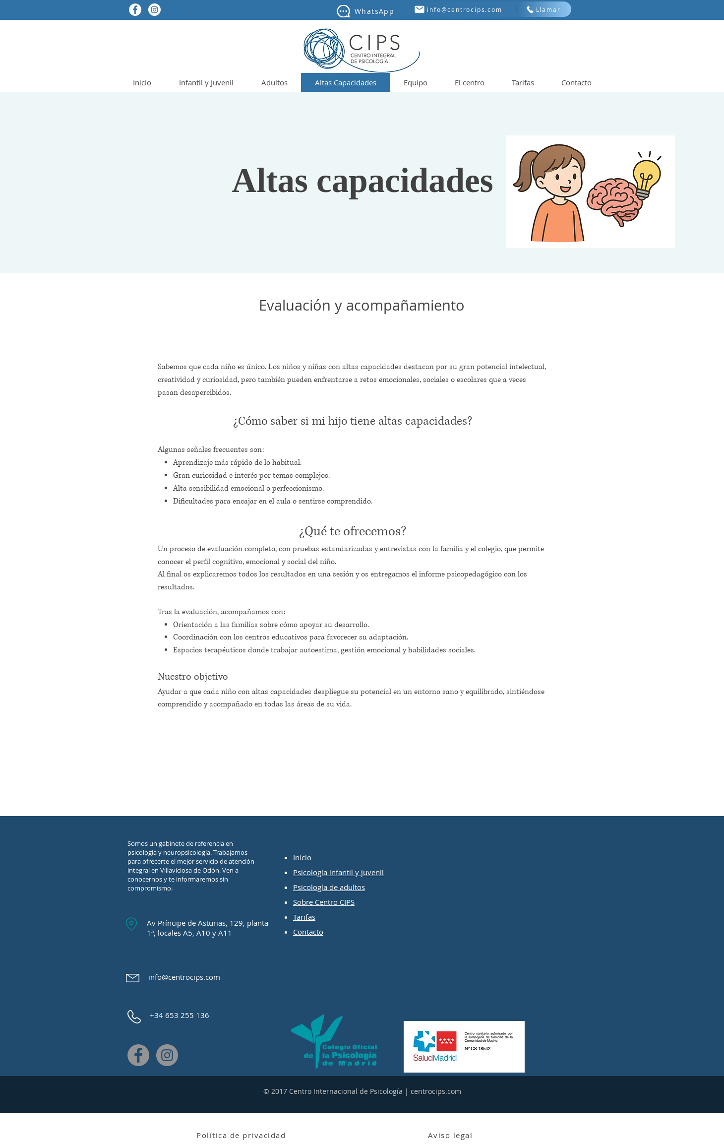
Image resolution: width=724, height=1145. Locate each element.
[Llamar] (543, 9)
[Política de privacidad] (242, 1135)
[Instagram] (167, 1055)
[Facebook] (138, 1055)
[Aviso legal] (451, 1135)
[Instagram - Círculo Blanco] (154, 9)
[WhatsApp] (364, 11)
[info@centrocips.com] (458, 9)
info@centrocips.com (184, 977)
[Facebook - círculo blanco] (135, 9)
